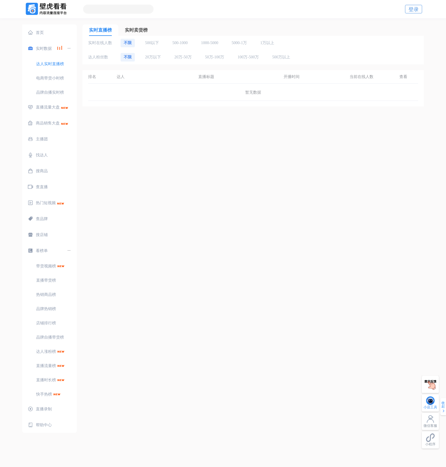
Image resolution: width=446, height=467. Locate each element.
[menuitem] (49, 32)
